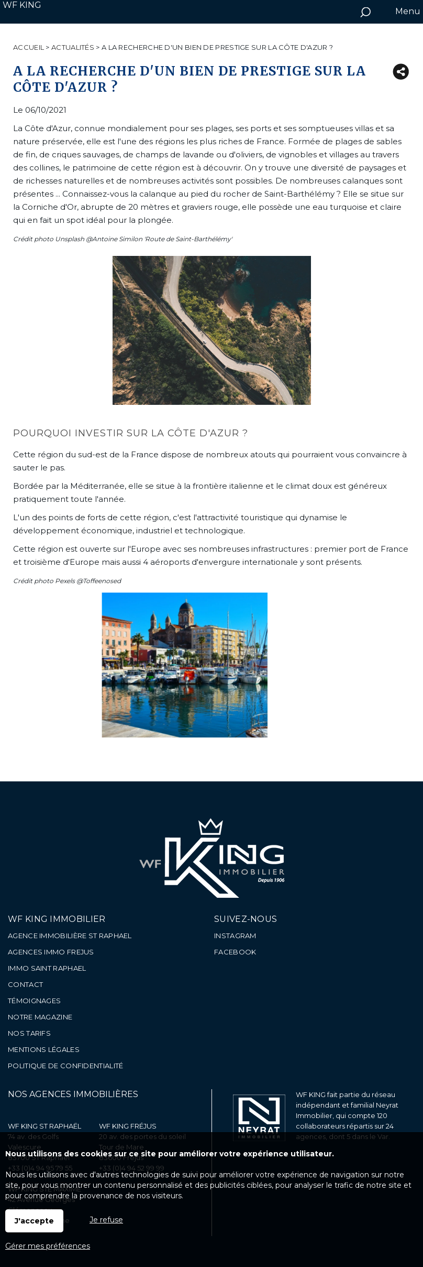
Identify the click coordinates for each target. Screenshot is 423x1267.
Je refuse (106, 1220)
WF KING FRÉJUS (128, 1126)
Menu (406, 11)
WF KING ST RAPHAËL (44, 1126)
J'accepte (34, 1221)
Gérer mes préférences (47, 1246)
